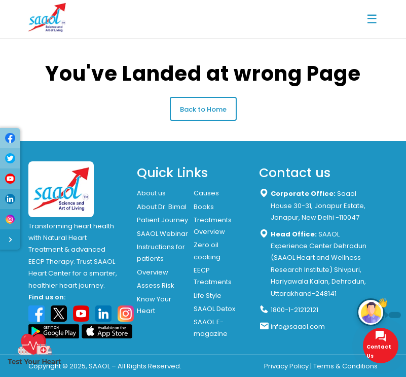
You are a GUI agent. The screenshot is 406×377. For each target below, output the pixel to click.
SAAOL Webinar (162, 233)
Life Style (208, 295)
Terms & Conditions (345, 366)
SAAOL (99, 366)
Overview (152, 272)
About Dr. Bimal (162, 207)
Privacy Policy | (288, 366)
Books (204, 207)
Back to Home (203, 109)
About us (151, 193)
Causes (206, 193)
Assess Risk (155, 285)
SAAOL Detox (214, 309)
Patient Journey (162, 220)
